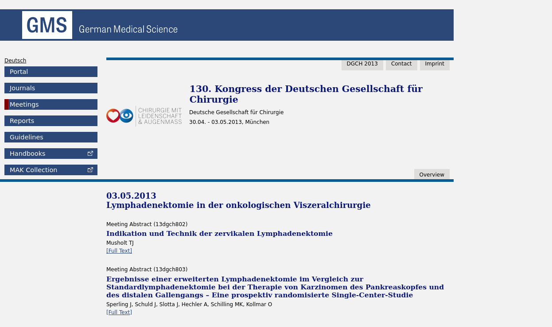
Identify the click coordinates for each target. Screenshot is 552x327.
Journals (22, 88)
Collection (33, 169)
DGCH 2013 (362, 64)
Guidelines (26, 137)
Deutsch (15, 61)
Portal (19, 71)
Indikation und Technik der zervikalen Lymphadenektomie (219, 233)
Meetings (24, 104)
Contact (401, 64)
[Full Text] (119, 251)
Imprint (434, 64)
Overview (432, 175)
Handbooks (27, 153)
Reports (22, 120)
